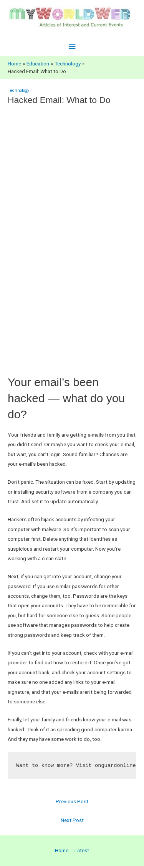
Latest (81, 850)
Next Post (72, 820)
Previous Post (72, 801)
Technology (18, 90)
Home (61, 850)
